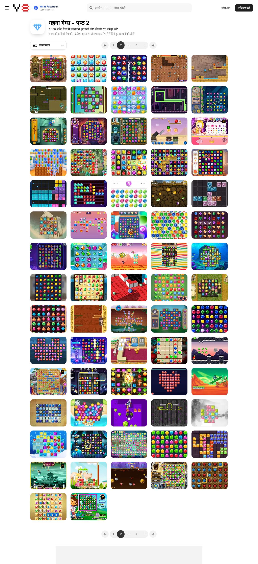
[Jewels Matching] (209, 412)
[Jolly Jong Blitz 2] (48, 506)
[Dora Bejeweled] (89, 506)
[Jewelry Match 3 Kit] (89, 412)
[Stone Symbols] (48, 412)
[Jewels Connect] (89, 225)
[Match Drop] (169, 444)
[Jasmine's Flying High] (48, 475)
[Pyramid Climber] (89, 319)
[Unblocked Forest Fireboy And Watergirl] (48, 99)
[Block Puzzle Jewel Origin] (209, 444)
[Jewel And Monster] (209, 381)
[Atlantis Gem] (209, 256)
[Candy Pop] (169, 256)
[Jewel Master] (89, 162)
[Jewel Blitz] (129, 444)
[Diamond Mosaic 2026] (169, 381)
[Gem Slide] (89, 256)
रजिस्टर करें (244, 8)
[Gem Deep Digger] (129, 412)
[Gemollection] (169, 131)
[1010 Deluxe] (89, 193)
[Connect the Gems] (169, 287)
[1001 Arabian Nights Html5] (48, 350)
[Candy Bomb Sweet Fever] (129, 162)
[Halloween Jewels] (89, 381)
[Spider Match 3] (129, 319)
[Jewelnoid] (169, 412)
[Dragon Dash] (129, 256)
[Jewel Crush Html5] (129, 99)
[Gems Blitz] (89, 68)
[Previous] (105, 45)
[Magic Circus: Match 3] (129, 68)
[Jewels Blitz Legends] (169, 319)
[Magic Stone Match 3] (48, 225)
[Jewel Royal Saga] (209, 225)
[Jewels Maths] (129, 381)
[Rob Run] (209, 350)
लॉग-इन (226, 8)
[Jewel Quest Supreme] (89, 287)
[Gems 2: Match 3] (169, 350)
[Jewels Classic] (129, 225)
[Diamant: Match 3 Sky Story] (209, 287)
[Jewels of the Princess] (89, 475)
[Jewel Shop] (129, 350)
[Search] (91, 7)
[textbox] (48, 45)
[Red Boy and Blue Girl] (209, 68)
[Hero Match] (48, 162)
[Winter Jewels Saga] (48, 444)
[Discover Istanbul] (169, 475)
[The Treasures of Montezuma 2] (129, 131)
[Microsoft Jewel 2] (209, 319)
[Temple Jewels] (209, 99)
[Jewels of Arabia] (89, 131)
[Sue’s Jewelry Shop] (209, 131)
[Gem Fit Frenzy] (209, 193)
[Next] (153, 45)
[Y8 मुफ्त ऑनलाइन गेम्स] (21, 8)
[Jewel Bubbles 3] (129, 193)
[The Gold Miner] (169, 193)
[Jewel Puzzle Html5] (48, 193)
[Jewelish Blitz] (89, 444)
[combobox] (48, 45)
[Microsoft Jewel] (89, 350)
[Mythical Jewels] (209, 162)
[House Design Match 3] (48, 287)
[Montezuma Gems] (48, 68)
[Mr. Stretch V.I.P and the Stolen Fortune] (169, 99)
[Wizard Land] (48, 381)
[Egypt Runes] (169, 225)
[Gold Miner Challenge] (129, 475)
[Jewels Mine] (89, 99)
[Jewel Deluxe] (48, 319)
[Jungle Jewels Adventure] (48, 131)
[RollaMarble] (129, 287)
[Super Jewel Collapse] (169, 162)
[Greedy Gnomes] (209, 475)
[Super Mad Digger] (169, 68)
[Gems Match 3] (48, 256)
